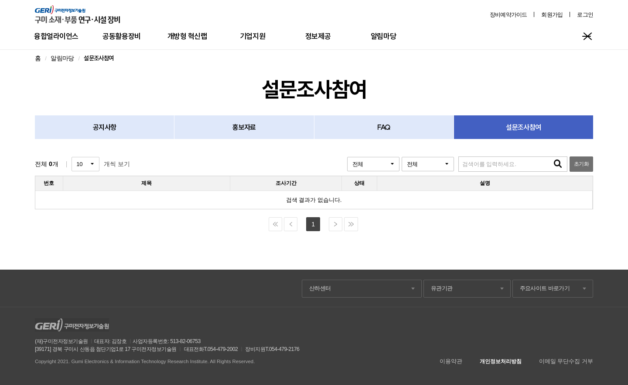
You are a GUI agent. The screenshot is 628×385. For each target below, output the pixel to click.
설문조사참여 (523, 127)
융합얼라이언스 (56, 36)
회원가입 (552, 14)
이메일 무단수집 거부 (566, 361)
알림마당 (383, 36)
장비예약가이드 (508, 14)
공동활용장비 (121, 36)
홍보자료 (244, 127)
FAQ (384, 127)
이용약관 (451, 361)
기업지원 (252, 36)
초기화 (581, 164)
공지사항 (104, 127)
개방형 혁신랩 (187, 36)
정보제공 (318, 36)
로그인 (585, 14)
